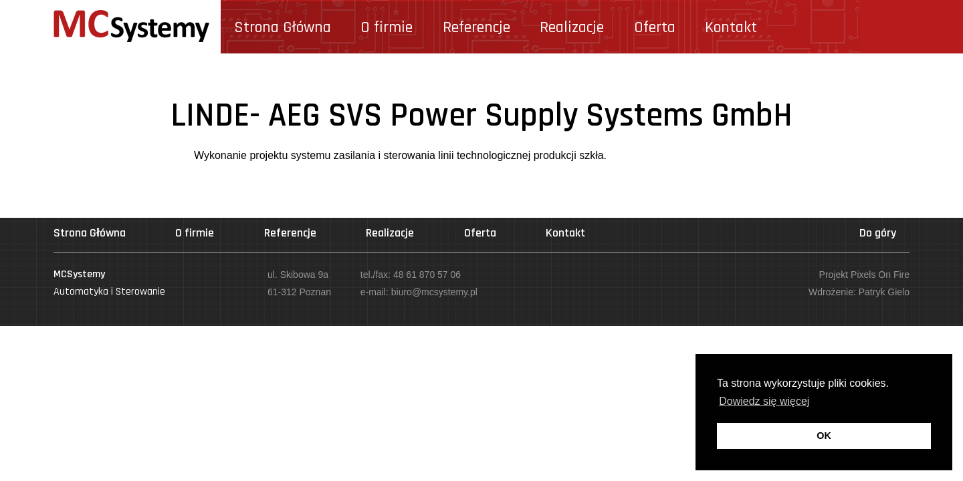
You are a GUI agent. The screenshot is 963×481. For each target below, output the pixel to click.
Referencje (476, 27)
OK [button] (824, 435)
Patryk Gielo (884, 292)
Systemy (131, 26)
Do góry (877, 232)
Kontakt (731, 27)
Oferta (654, 27)
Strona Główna (282, 27)
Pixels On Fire (880, 274)
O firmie (386, 27)
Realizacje (572, 27)
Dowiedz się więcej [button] (764, 401)
